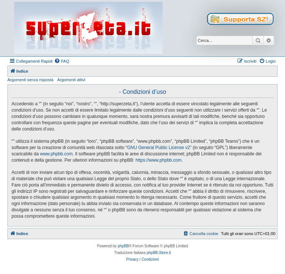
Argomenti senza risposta (30, 79)
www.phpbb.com (56, 153)
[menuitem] (61, 61)
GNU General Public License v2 (158, 147)
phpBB (123, 246)
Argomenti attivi (71, 79)
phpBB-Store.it (159, 253)
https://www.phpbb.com (158, 160)
